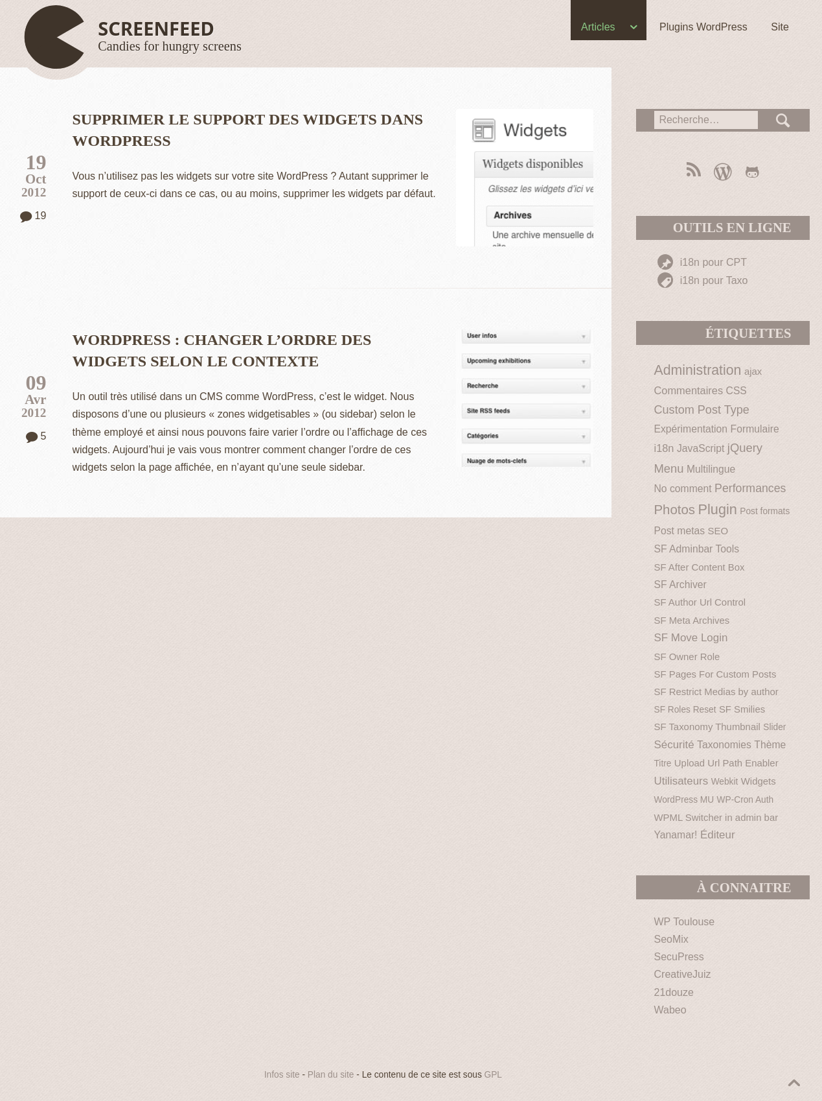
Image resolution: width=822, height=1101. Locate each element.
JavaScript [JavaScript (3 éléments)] (700, 448)
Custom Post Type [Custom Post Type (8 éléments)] (701, 409)
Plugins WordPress (701, 26)
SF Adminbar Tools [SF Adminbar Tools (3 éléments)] (697, 548)
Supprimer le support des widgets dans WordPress (248, 130)
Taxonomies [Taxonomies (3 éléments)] (724, 744)
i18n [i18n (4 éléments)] (664, 448)
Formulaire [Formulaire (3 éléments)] (755, 428)
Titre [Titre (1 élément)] (663, 763)
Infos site (282, 1075)
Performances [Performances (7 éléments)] (750, 488)
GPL (493, 1075)
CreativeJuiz (682, 974)
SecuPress (679, 956)
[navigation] (411, 30)
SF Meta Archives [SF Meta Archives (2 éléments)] (692, 620)
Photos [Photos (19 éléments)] (675, 510)
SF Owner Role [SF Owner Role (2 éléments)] (687, 656)
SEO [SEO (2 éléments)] (718, 530)
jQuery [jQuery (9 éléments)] (744, 448)
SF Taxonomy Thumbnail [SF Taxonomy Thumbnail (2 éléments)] (707, 726)
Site (778, 26)
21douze (674, 992)
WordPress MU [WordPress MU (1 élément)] (684, 800)
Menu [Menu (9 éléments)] (669, 468)
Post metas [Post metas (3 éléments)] (679, 530)
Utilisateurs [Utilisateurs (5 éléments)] (681, 781)
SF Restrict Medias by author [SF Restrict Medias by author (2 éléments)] (716, 691)
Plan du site (331, 1075)
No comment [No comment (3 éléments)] (683, 488)
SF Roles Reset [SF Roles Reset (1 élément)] (685, 710)
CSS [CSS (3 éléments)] (736, 390)
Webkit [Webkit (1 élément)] (724, 782)
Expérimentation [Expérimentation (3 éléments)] (691, 428)
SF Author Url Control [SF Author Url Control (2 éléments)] (700, 602)
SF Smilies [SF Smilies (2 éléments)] (742, 709)
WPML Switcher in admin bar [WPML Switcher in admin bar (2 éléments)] (716, 817)
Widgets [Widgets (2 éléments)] (758, 781)
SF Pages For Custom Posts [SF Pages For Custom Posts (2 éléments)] (715, 674)
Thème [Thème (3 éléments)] (770, 744)
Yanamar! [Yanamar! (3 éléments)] (676, 834)
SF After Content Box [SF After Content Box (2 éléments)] (699, 567)
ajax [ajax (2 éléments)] (753, 371)
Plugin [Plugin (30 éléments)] (717, 509)
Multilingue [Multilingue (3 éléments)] (711, 469)
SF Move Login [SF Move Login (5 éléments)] (691, 638)
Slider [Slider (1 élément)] (774, 727)
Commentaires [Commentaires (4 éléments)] (689, 390)
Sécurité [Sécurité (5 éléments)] (674, 745)
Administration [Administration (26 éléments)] (698, 370)
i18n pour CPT (702, 262)
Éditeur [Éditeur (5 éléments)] (717, 835)
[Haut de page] (135, 37)
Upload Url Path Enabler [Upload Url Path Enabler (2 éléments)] (726, 762)
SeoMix (671, 939)
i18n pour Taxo (702, 280)
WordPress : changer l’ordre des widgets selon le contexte (222, 350)
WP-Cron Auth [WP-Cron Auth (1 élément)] (745, 800)
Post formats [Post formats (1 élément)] (765, 511)
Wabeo (670, 1009)
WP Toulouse (684, 921)
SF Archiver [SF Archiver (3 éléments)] (680, 584)
